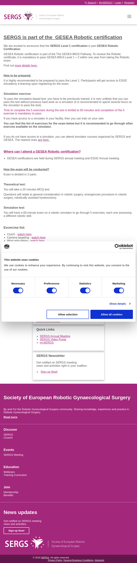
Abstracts (99, 560)
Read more (10, 417)
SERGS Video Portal (53, 339)
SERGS (8, 434)
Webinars (9, 471)
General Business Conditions (78, 560)
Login (118, 2)
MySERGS (105, 2)
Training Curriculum (15, 474)
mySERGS (47, 342)
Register (129, 2)
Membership (11, 492)
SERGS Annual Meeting (55, 336)
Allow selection (68, 314)
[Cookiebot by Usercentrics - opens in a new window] (117, 246)
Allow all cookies (111, 314)
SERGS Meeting (13, 454)
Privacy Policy (55, 560)
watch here (25, 234)
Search (92, 2)
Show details (118, 303)
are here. (44, 139)
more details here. (26, 65)
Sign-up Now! (49, 371)
